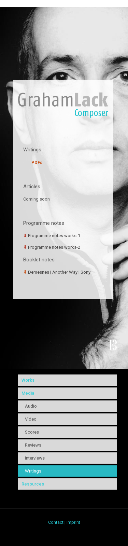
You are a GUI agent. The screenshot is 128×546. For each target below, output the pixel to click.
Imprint (73, 522)
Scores (32, 432)
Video (31, 419)
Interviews (35, 458)
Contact (55, 522)
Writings (33, 471)
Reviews (33, 445)
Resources (33, 484)
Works (28, 380)
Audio (31, 406)
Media (28, 393)
